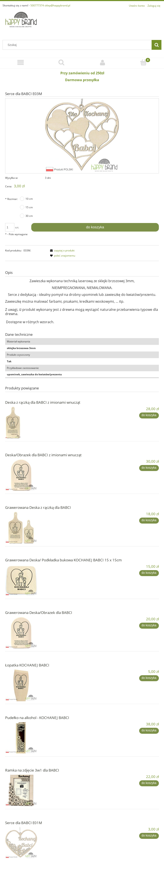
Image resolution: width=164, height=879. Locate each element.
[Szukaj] (156, 45)
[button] (62, 250)
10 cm (29, 199)
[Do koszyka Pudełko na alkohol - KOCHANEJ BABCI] (149, 731)
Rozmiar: (11, 199)
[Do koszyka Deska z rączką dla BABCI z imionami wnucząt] (149, 415)
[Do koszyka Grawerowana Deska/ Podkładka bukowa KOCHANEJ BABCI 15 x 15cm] (149, 573)
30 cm (29, 216)
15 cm (29, 207)
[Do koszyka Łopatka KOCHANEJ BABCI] (149, 678)
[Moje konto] (103, 62)
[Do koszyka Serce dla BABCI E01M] (149, 836)
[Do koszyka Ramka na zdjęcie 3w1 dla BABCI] (149, 783)
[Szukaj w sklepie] (78, 45)
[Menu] (21, 62)
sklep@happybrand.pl (57, 5)
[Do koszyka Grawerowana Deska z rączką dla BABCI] (149, 521)
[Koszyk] (144, 62)
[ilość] (9, 227)
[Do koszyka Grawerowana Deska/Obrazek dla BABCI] (149, 626)
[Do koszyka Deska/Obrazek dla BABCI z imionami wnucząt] (149, 468)
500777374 (37, 5)
